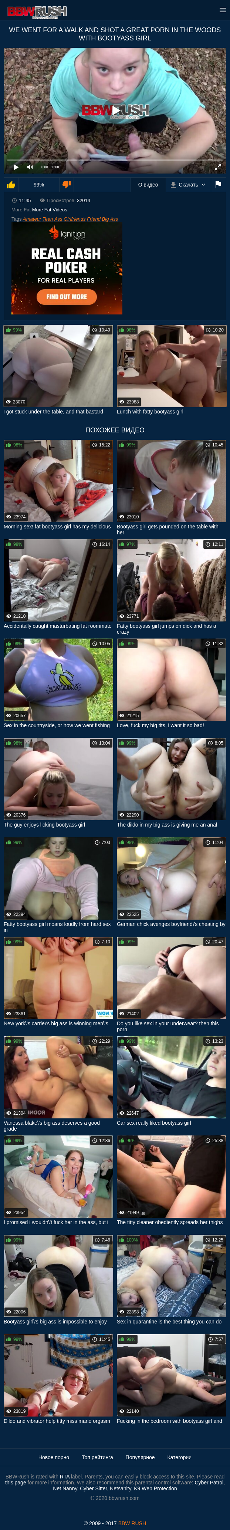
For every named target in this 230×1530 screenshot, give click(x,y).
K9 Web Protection (155, 1488)
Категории (179, 1457)
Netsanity (120, 1488)
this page (15, 1483)
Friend (94, 219)
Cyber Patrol (209, 1483)
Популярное (140, 1457)
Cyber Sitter (93, 1488)
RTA (65, 1477)
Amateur (32, 219)
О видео (148, 185)
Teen (48, 219)
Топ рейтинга (97, 1457)
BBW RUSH (132, 1523)
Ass (58, 219)
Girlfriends (74, 219)
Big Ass (110, 219)
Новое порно (53, 1457)
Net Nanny (65, 1488)
